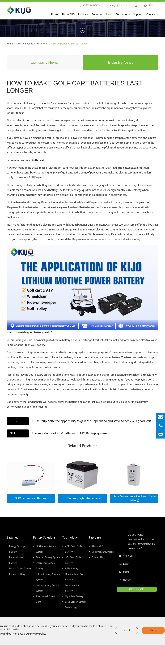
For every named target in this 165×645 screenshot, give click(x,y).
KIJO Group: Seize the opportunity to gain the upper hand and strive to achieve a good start (91, 421)
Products (83, 16)
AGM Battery (71, 568)
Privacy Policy (38, 633)
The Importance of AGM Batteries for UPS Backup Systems (69, 433)
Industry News (32, 44)
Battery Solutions (44, 537)
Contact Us (152, 16)
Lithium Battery (17, 574)
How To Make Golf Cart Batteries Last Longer (65, 44)
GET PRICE (136, 589)
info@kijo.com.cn (117, 5)
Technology (123, 16)
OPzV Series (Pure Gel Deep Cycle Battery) (134, 498)
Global (152, 5)
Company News (44, 63)
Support (138, 16)
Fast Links (95, 537)
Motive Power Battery (20, 568)
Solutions (97, 16)
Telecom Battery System (48, 557)
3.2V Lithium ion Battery (30, 498)
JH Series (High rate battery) (82, 498)
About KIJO (68, 16)
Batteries (12, 537)
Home (54, 16)
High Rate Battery (74, 596)
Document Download (103, 552)
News (109, 16)
